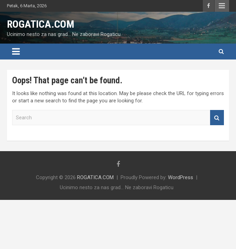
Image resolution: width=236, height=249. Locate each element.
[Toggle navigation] (16, 51)
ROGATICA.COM (40, 24)
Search (217, 118)
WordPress (180, 177)
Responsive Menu (222, 6)
